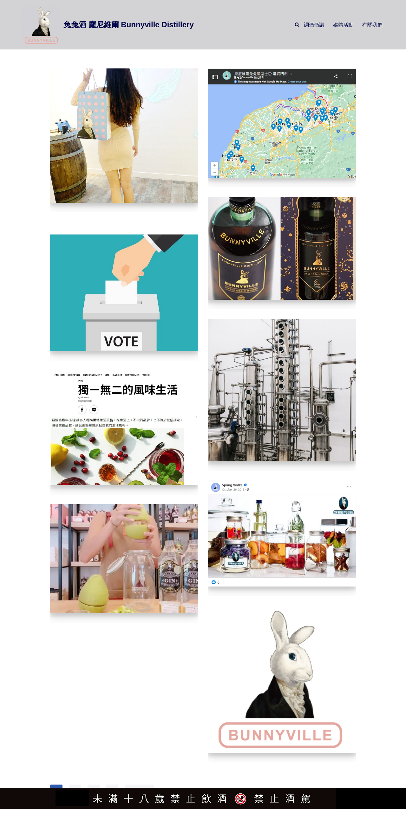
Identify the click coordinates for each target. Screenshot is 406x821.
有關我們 (372, 25)
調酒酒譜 (314, 25)
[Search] (297, 24)
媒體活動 (343, 25)
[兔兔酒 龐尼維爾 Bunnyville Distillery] (108, 25)
